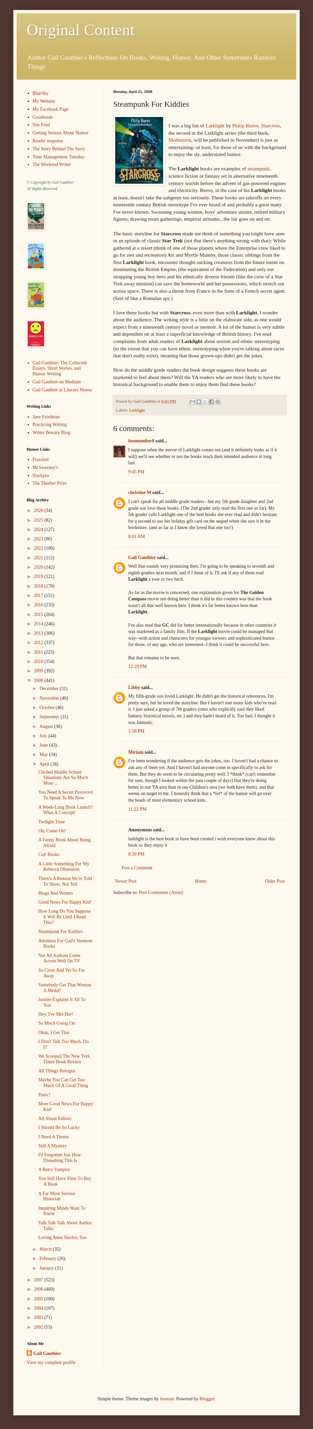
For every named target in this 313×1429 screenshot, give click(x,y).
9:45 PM (136, 471)
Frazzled (41, 459)
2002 (39, 1327)
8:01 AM (136, 536)
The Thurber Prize (50, 483)
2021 (39, 557)
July (43, 735)
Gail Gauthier (142, 557)
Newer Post (126, 881)
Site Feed (41, 124)
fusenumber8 (141, 440)
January (47, 1268)
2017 (39, 595)
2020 (39, 567)
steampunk (258, 168)
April (44, 764)
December (49, 688)
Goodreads (43, 117)
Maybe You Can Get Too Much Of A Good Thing (63, 1082)
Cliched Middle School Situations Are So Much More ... (63, 778)
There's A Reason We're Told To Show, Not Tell (65, 881)
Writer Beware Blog (51, 432)
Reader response (48, 140)
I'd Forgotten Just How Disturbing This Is (59, 1157)
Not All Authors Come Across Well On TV (59, 958)
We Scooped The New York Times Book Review (64, 1059)
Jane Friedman (46, 416)
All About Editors (55, 1118)
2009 (39, 670)
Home (200, 881)
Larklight (214, 125)
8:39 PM (136, 854)
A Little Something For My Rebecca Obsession (63, 866)
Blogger (206, 1398)
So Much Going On (56, 1023)
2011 (39, 652)
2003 (39, 1317)
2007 (39, 1279)
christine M (139, 492)
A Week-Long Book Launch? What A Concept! (65, 810)
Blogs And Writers (55, 893)
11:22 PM (137, 809)
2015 (39, 614)
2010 (39, 661)
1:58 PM (136, 731)
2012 (39, 642)
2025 (39, 520)
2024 (39, 529)
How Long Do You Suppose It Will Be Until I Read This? (64, 917)
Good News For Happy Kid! (64, 902)
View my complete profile (51, 1362)
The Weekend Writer (52, 164)
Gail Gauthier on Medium (57, 381)
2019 (39, 576)
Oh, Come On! (52, 830)
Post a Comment (137, 867)
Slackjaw (41, 475)
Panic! (44, 1094)
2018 (39, 586)
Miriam (136, 752)
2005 (39, 1298)
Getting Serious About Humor (61, 132)
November (49, 698)
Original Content (81, 30)
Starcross (270, 125)
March (46, 1249)
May (44, 754)
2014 (39, 623)
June (44, 745)
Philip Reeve (245, 125)
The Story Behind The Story (59, 148)
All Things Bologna (56, 1070)
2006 (39, 1289)
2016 (39, 604)
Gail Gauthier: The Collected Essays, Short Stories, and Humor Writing (60, 368)
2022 (39, 548)
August (46, 726)
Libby (134, 687)
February (48, 1258)
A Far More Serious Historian (56, 1196)
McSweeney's (45, 467)
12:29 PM (137, 666)
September (49, 716)
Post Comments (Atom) (161, 892)
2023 (39, 538)
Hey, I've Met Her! (55, 1014)
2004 (39, 1308)
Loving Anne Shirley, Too (62, 1237)
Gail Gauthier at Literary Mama (62, 389)
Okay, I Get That (54, 1032)
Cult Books (48, 854)
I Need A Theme (53, 1136)
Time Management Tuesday (59, 156)
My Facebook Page (51, 109)
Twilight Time (51, 821)
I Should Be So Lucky (59, 1127)
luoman (167, 1398)
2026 (39, 510)
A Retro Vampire (54, 1169)
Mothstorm (179, 140)
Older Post (275, 881)
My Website (44, 101)
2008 (39, 680)
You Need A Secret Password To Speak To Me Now (65, 795)
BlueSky (41, 93)
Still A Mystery (52, 1145)
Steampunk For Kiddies (60, 931)
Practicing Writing (50, 424)
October (47, 707)
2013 (39, 633)
